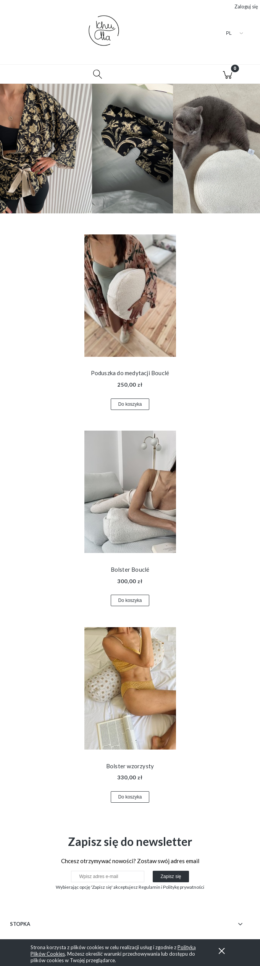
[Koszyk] (227, 74)
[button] (32, 74)
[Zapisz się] (171, 876)
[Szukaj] (97, 74)
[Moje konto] (163, 75)
